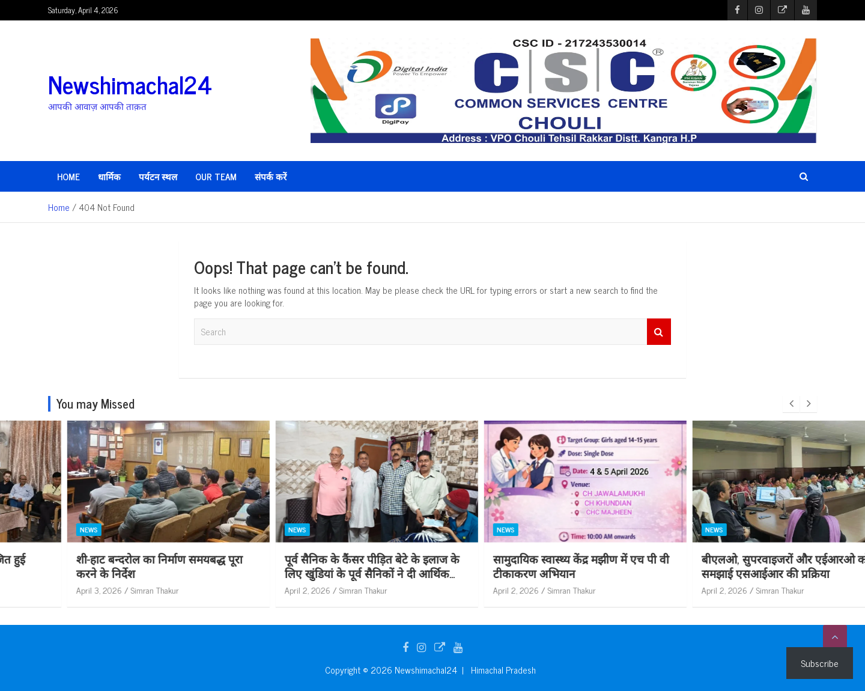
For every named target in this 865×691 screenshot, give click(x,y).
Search (659, 332)
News (40, 530)
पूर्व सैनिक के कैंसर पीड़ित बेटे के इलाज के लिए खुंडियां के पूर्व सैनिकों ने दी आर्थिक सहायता (532, 573)
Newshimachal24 (130, 84)
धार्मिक (109, 176)
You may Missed (95, 403)
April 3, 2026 (50, 590)
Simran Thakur (106, 590)
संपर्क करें (271, 176)
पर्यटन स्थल (158, 176)
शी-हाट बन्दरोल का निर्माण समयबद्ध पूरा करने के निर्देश (319, 566)
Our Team (216, 176)
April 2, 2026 (467, 590)
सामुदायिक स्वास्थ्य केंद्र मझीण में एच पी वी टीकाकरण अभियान (741, 566)
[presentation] (791, 403)
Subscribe (820, 663)
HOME (68, 176)
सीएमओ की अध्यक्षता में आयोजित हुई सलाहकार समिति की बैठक (106, 566)
